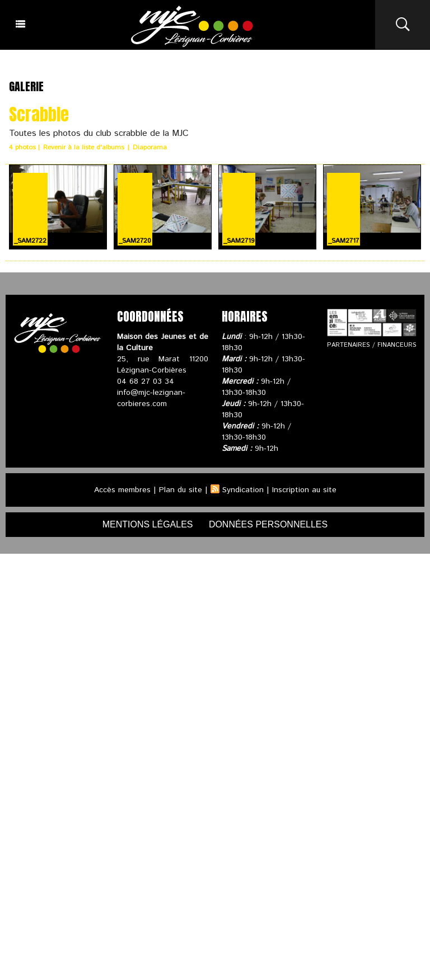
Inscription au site (304, 489)
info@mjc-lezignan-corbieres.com (151, 397)
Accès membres (122, 489)
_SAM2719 (238, 240)
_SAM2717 (343, 240)
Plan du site (180, 489)
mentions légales (147, 524)
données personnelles (268, 524)
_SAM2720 (135, 240)
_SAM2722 (30, 240)
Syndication (243, 489)
